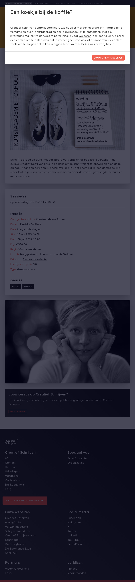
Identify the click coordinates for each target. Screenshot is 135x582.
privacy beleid (105, 44)
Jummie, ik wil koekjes (108, 58)
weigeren (85, 36)
